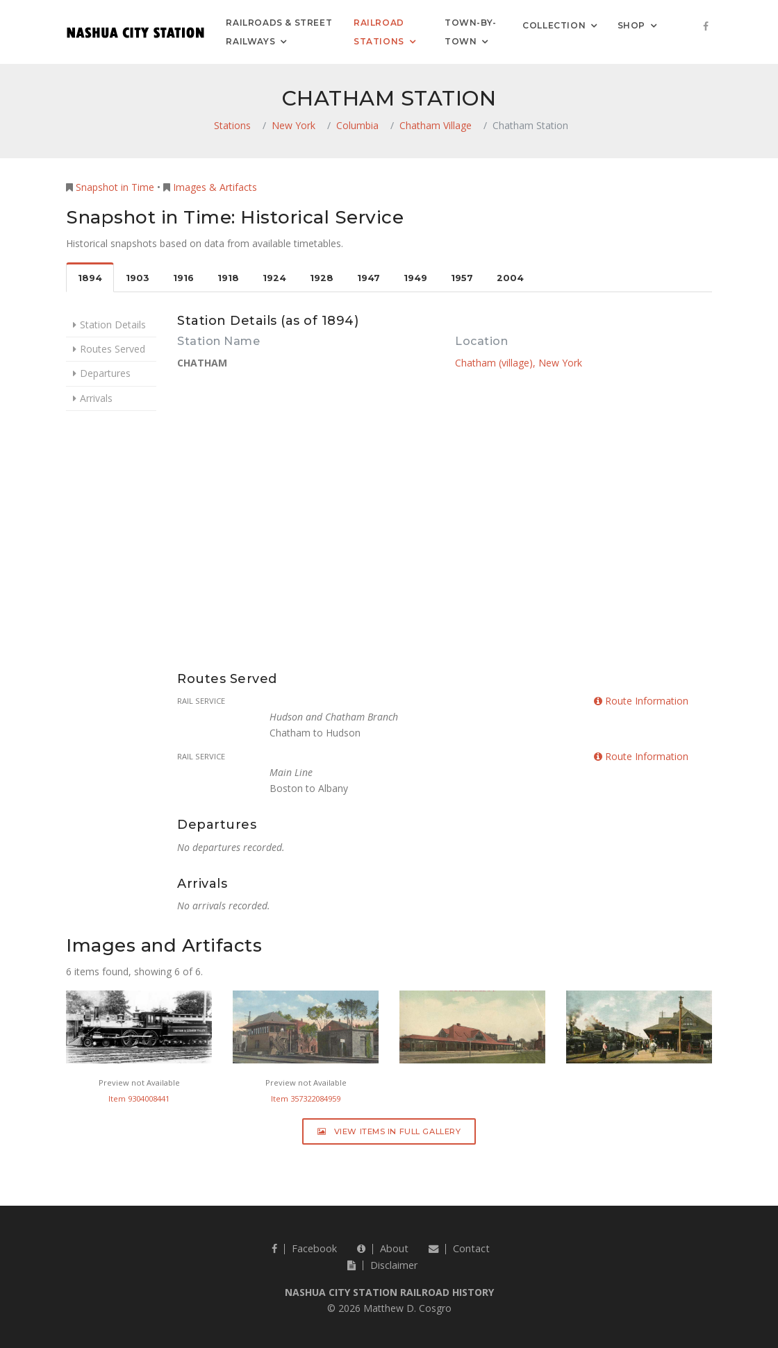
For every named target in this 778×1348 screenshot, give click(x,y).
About (382, 1248)
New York (293, 125)
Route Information (641, 700)
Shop (631, 24)
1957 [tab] (462, 278)
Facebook (304, 1248)
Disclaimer (382, 1265)
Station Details (113, 324)
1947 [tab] (368, 278)
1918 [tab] (228, 278)
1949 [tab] (415, 278)
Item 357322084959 (305, 1098)
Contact (459, 1248)
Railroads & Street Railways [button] (279, 32)
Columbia (357, 125)
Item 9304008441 (138, 1098)
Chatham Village (435, 125)
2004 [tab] (510, 278)
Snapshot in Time (115, 187)
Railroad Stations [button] (379, 32)
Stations (232, 125)
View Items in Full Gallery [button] (389, 1131)
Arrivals (96, 398)
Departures (105, 373)
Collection (554, 24)
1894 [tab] (90, 278)
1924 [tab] (274, 278)
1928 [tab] (321, 278)
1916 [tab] (183, 278)
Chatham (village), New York (518, 362)
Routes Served (112, 348)
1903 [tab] (137, 278)
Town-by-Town (471, 32)
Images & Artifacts (215, 187)
